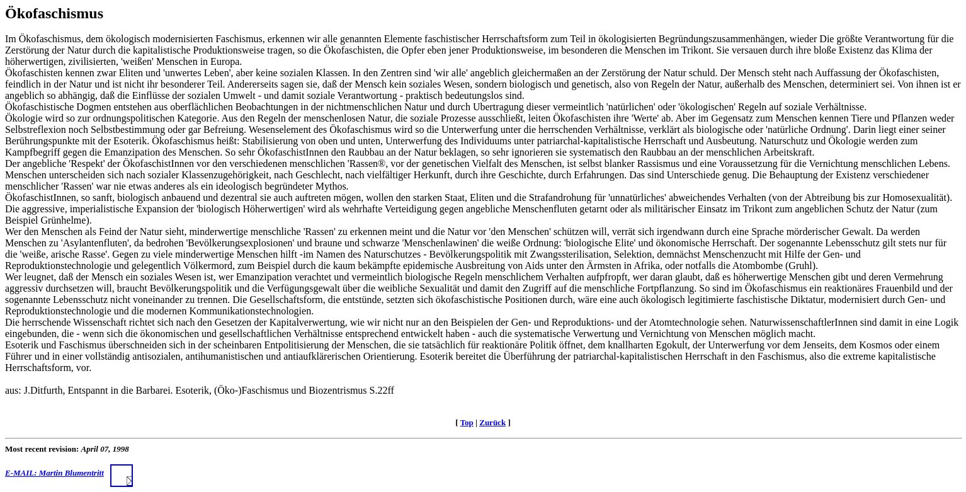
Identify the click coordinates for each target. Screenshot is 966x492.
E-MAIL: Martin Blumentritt (69, 473)
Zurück (492, 422)
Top (467, 422)
